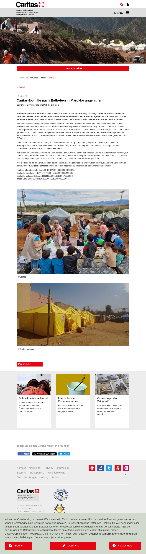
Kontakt (21, 467)
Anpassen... (73, 545)
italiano (56, 477)
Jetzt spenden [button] (73, 68)
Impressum (62, 467)
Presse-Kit (24, 364)
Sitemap (21, 472)
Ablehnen (18, 545)
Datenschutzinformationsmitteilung (110, 533)
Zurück (21, 87)
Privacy (48, 467)
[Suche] (121, 4)
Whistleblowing (56, 472)
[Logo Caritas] (30, 8)
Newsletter (35, 467)
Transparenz (37, 472)
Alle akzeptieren (125, 545)
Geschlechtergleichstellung (33, 477)
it (128, 5)
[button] (23, 453)
